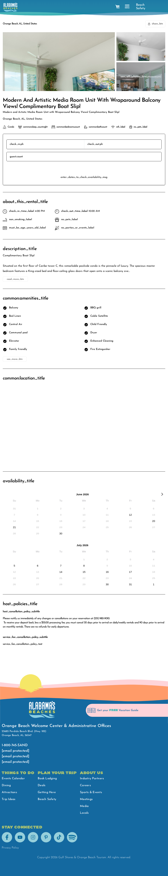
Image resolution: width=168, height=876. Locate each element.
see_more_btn (15, 359)
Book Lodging (47, 778)
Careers (85, 785)
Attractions (9, 792)
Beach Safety (139, 6)
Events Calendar (13, 778)
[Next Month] (162, 495)
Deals (41, 785)
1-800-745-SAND (15, 745)
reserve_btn (84, 168)
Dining (6, 785)
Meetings (86, 799)
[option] (14, 508)
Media (84, 806)
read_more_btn (15, 279)
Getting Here (47, 792)
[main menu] (127, 7)
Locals (84, 812)
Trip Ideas (8, 799)
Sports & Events (91, 792)
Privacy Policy (10, 847)
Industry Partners (92, 778)
